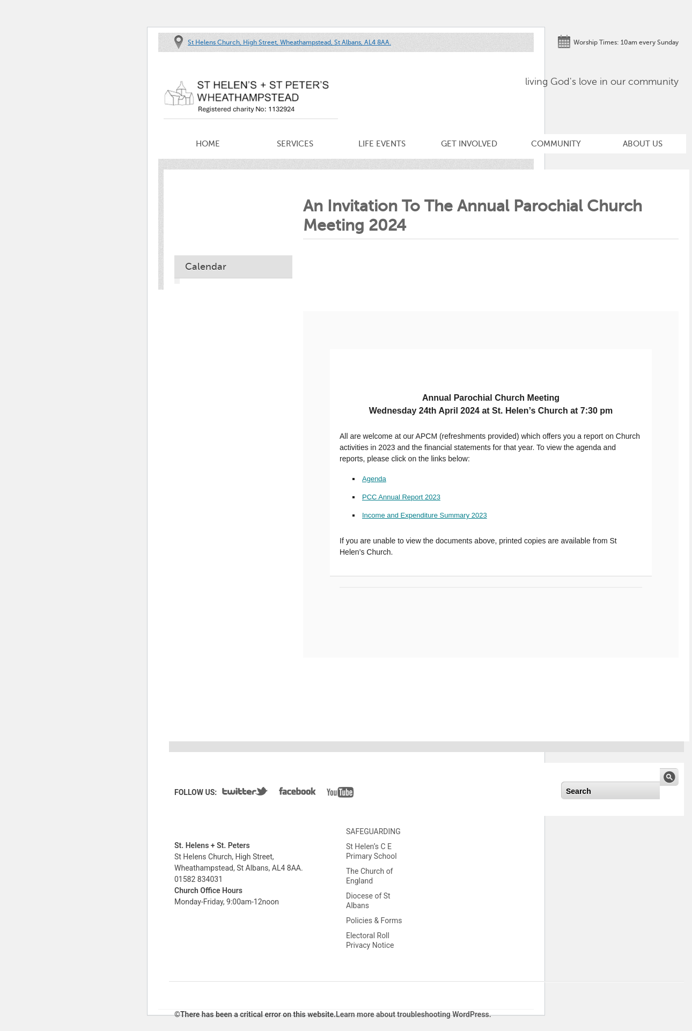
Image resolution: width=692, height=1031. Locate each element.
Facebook (297, 793)
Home (208, 144)
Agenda (374, 479)
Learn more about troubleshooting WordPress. (413, 1014)
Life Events (382, 144)
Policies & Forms (374, 920)
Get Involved (469, 144)
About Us (642, 144)
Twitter (245, 793)
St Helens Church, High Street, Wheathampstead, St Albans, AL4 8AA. (289, 42)
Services (295, 144)
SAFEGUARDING (373, 831)
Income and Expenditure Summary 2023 (424, 515)
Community (556, 144)
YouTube (340, 793)
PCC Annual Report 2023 (401, 497)
